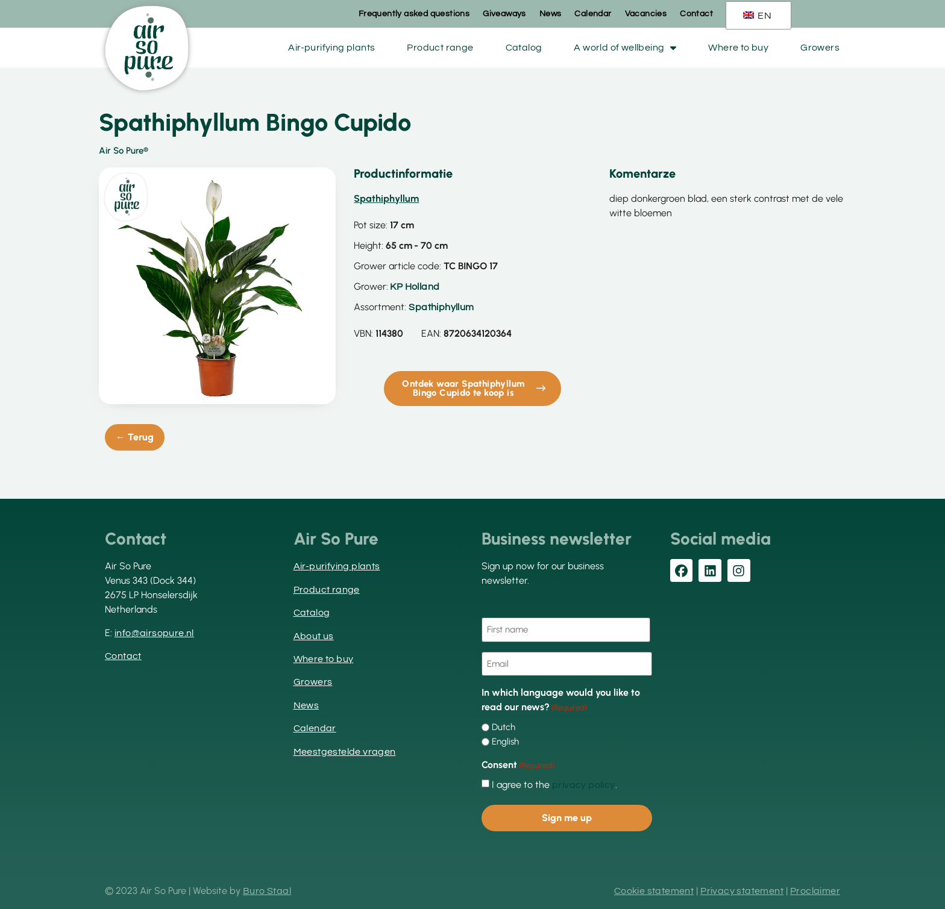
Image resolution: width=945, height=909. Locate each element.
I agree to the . (554, 785)
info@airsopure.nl (154, 633)
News (550, 14)
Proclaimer (815, 891)
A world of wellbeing (625, 47)
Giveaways (504, 14)
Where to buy (738, 47)
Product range (440, 47)
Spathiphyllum (441, 307)
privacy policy (583, 785)
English (505, 741)
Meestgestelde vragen (345, 752)
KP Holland (414, 287)
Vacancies (646, 14)
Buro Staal (267, 891)
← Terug (135, 437)
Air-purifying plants (331, 47)
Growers (820, 47)
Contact (696, 14)
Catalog (524, 47)
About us (314, 636)
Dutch (503, 727)
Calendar (592, 14)
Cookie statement (654, 891)
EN (757, 15)
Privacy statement (741, 891)
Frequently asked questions (414, 14)
